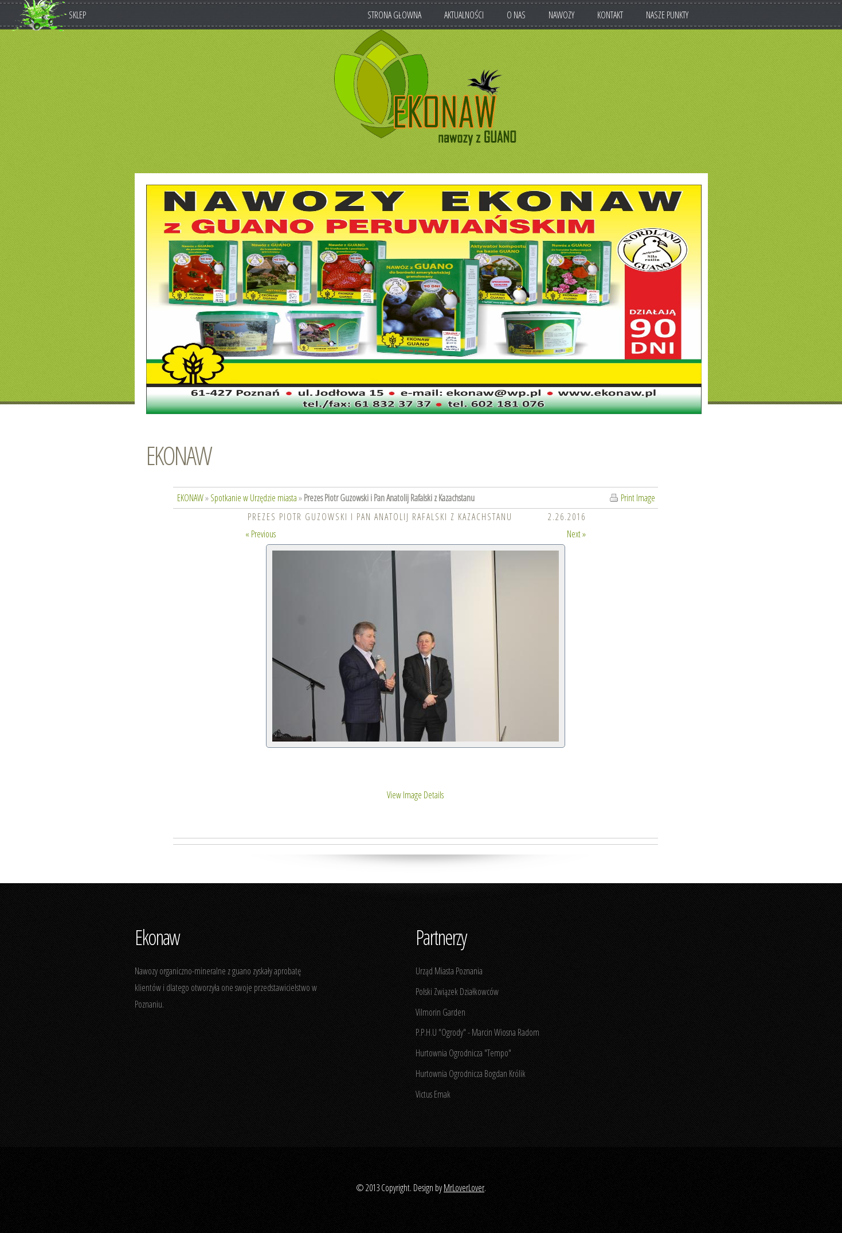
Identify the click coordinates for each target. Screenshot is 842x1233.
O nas (522, 15)
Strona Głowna (394, 15)
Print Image (638, 497)
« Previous (260, 534)
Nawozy (567, 15)
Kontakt (610, 15)
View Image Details (415, 795)
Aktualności (464, 15)
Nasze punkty (667, 15)
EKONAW (178, 455)
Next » (576, 534)
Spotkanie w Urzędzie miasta (253, 497)
